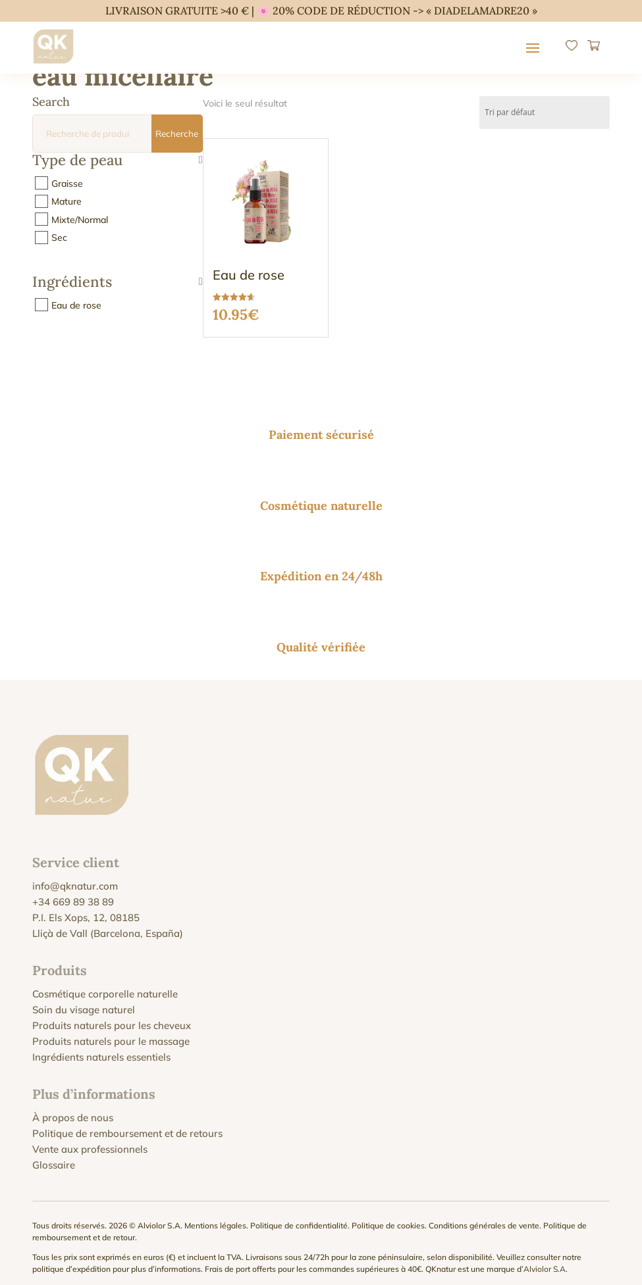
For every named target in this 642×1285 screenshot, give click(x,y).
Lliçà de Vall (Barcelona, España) (107, 923)
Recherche (176, 133)
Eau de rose (76, 305)
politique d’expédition (71, 1259)
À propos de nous (72, 1107)
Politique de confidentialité (299, 1216)
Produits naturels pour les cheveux (111, 1015)
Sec (59, 237)
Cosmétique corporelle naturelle (105, 984)
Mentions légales (215, 1216)
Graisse (67, 183)
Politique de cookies (388, 1216)
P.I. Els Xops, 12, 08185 (86, 907)
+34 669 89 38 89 (73, 892)
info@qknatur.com (75, 876)
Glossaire (53, 1155)
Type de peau (117, 161)
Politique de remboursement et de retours (127, 1123)
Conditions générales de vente (484, 1216)
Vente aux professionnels (89, 1139)
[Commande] (544, 112)
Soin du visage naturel (83, 1000)
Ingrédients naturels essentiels (101, 1047)
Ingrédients (117, 282)
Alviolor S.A (544, 1259)
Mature (66, 201)
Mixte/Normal (79, 219)
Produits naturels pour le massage (111, 1031)
